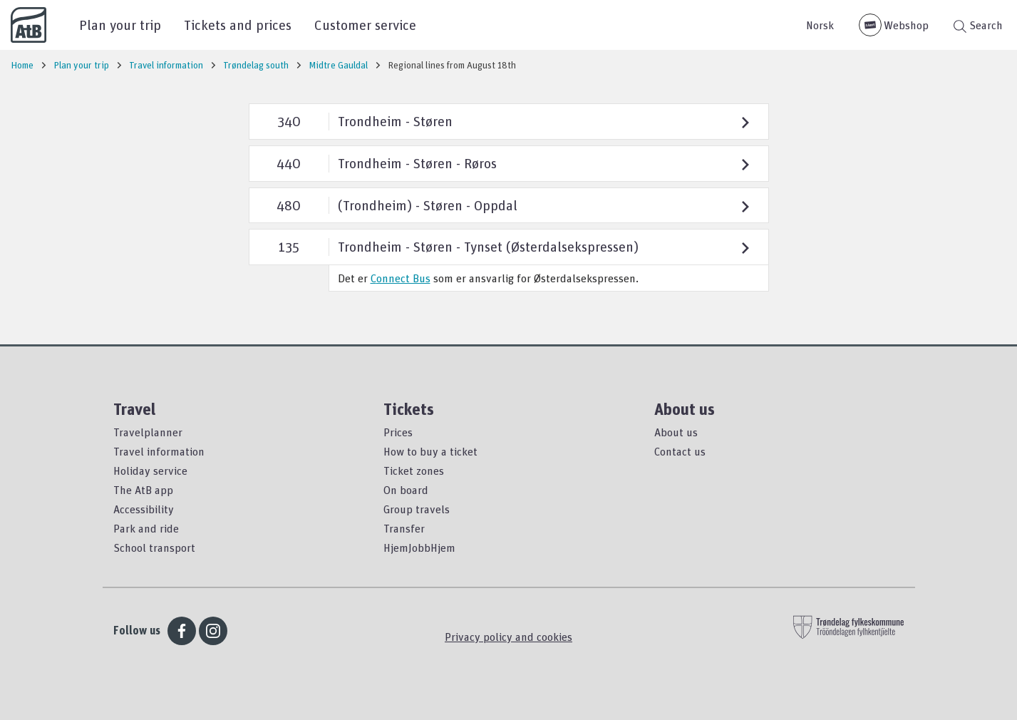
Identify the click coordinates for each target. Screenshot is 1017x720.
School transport (154, 547)
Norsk (820, 25)
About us (676, 432)
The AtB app (143, 490)
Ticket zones (413, 470)
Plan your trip (120, 25)
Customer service (365, 25)
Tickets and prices (237, 25)
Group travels (416, 509)
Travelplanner (147, 432)
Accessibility (143, 509)
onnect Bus (403, 278)
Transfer (404, 528)
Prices (398, 432)
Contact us (680, 451)
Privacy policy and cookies (508, 636)
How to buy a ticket (430, 451)
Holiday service (150, 470)
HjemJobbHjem (419, 547)
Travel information (159, 451)
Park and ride (146, 528)
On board (405, 490)
